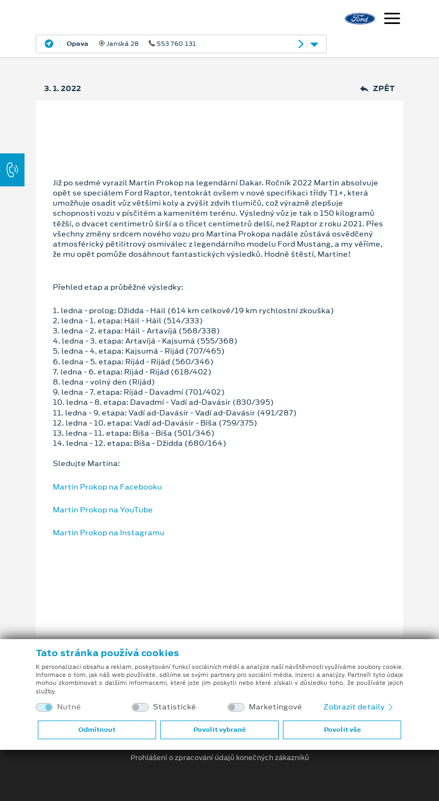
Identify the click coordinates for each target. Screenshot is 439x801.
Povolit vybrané (219, 729)
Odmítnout (97, 729)
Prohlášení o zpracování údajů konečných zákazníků (220, 758)
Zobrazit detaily (359, 706)
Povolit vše (342, 729)
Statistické (174, 707)
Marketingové (275, 707)
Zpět (377, 89)
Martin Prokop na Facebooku (107, 486)
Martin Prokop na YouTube (103, 509)
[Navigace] (392, 19)
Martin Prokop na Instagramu (109, 532)
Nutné (69, 707)
